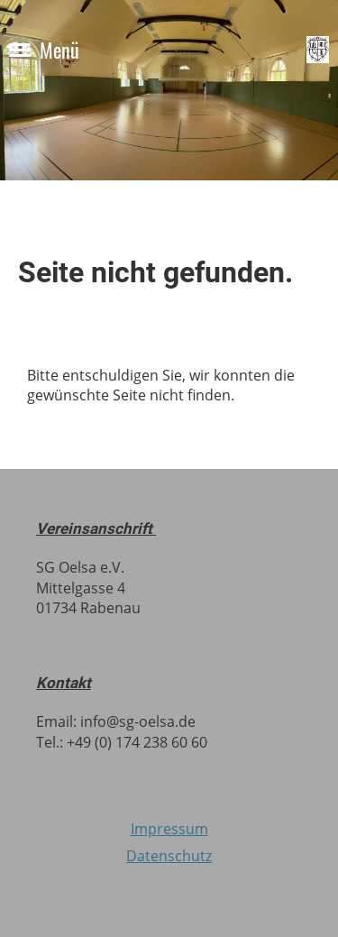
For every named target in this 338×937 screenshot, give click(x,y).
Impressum (169, 829)
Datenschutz (169, 856)
